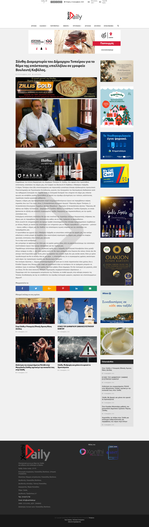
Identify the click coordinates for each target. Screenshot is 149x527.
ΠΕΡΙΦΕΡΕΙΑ (54, 26)
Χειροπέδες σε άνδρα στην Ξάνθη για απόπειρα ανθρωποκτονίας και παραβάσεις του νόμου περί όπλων (115, 420)
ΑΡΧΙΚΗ (33, 26)
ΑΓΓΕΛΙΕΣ (88, 26)
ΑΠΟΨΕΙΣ (97, 26)
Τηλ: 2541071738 (24, 497)
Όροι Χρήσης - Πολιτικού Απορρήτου (74, 520)
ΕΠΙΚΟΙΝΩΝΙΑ (108, 26)
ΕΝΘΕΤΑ (66, 26)
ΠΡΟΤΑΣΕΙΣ (76, 26)
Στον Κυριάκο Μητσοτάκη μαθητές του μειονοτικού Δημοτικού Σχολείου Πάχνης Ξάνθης (116, 408)
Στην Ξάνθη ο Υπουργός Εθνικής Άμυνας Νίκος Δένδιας (117, 369)
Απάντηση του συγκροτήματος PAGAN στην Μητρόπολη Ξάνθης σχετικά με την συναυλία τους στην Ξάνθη (35, 367)
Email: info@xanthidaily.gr (26, 500)
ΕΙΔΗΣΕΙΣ (43, 26)
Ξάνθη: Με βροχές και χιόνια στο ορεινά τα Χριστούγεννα (116, 398)
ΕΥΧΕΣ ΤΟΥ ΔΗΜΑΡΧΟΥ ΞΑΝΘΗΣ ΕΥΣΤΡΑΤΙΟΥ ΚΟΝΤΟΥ (115, 378)
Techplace (91, 518)
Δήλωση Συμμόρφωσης (74, 522)
